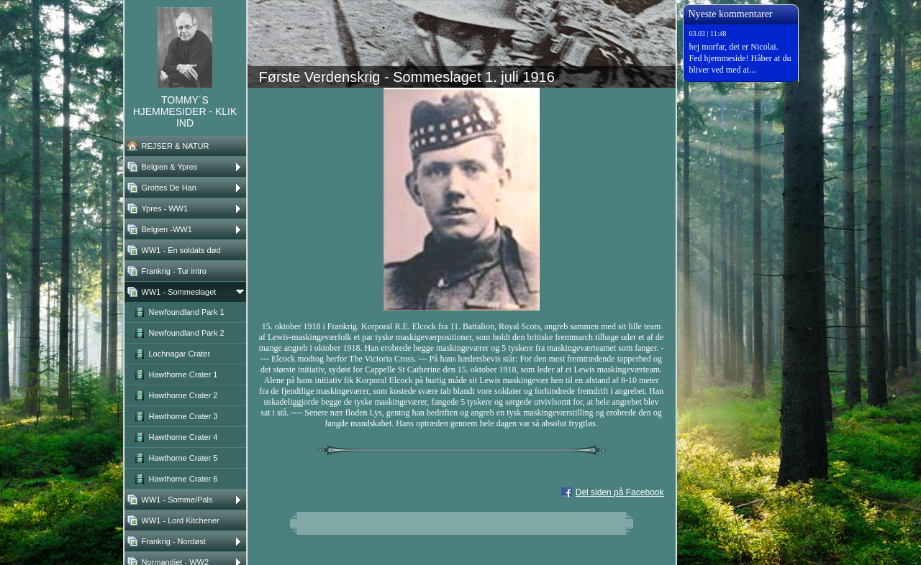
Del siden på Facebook (620, 492)
